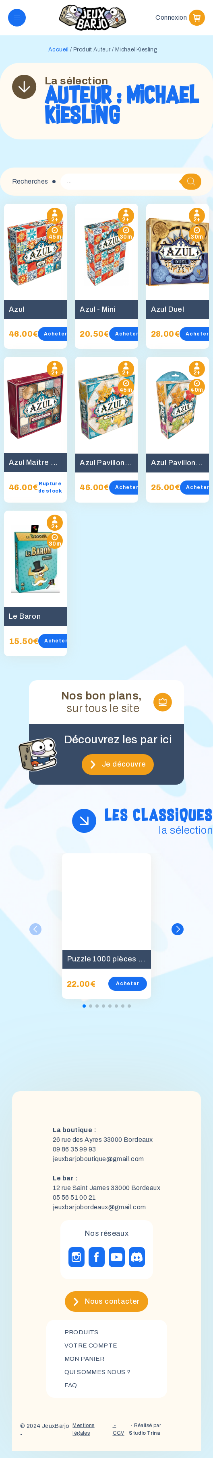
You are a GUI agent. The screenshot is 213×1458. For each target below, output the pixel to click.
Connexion (171, 19)
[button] (178, 934)
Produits (82, 1337)
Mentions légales (80, 1437)
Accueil (58, 54)
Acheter (55, 338)
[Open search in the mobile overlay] (130, 186)
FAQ (71, 1391)
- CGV (116, 1437)
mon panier (86, 1364)
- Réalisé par (144, 1438)
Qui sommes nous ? (99, 1378)
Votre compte (91, 1351)
